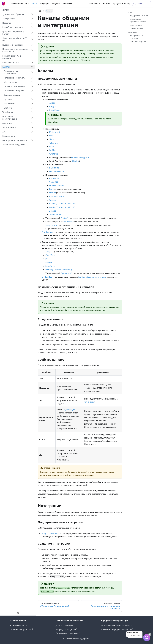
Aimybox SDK (51, 225)
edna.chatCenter (56, 185)
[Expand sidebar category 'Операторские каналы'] (32, 86)
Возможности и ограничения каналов (138, 20)
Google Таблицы (49, 533)
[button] (18, 14)
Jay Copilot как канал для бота (92, 277)
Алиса (52, 103)
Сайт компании (18, 625)
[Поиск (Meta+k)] (141, 3)
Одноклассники (56, 171)
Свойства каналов (136, 29)
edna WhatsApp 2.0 (80, 157)
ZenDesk (53, 211)
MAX (51, 135)
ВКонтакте (54, 167)
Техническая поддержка (68, 633)
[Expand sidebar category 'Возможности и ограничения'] (32, 72)
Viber (51, 146)
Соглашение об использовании (116, 625)
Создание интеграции (138, 41)
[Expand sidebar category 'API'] (32, 132)
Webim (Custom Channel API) (62, 203)
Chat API (64, 218)
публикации (69, 409)
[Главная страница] (40, 11)
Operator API (66, 273)
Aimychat (56, 3)
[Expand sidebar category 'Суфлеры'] (32, 99)
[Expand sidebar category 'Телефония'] (32, 112)
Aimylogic (44, 3)
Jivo (50, 189)
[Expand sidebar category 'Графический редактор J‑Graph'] (32, 33)
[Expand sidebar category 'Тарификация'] (32, 19)
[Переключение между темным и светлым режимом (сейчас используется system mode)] (129, 3)
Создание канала (136, 25)
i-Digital (75, 161)
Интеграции (132, 32)
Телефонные (47, 232)
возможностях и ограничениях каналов (86, 310)
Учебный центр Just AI (21, 629)
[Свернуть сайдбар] (18, 613)
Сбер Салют (54, 110)
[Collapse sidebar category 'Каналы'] (32, 67)
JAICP (34, 3)
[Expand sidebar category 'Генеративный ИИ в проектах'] (32, 57)
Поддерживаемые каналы (139, 16)
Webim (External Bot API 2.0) (62, 207)
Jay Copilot (47, 277)
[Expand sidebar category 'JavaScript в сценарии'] (32, 45)
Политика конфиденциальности (117, 629)
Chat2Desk (54, 182)
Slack (51, 139)
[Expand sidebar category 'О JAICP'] (32, 10)
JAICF (66, 118)
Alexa (108, 118)
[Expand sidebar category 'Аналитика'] (32, 123)
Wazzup (52, 200)
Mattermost (54, 132)
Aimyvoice (67, 3)
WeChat (52, 150)
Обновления (94, 3)
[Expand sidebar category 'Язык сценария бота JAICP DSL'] (32, 39)
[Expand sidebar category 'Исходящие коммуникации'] (32, 118)
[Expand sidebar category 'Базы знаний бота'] (32, 62)
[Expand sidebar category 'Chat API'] (32, 108)
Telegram (85, 60)
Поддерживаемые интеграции (136, 36)
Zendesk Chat (55, 214)
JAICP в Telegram (64, 625)
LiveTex (52, 192)
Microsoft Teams (56, 196)
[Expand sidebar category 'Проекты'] (32, 23)
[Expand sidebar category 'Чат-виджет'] (32, 103)
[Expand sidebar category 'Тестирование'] (32, 127)
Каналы (130, 12)
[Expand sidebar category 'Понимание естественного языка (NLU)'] (32, 50)
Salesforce (50, 266)
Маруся (52, 106)
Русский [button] (118, 3)
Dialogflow (52, 122)
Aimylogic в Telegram (66, 629)
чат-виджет (74, 60)
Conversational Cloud (19, 3)
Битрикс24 (54, 178)
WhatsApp (53, 153)
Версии (106, 3)
